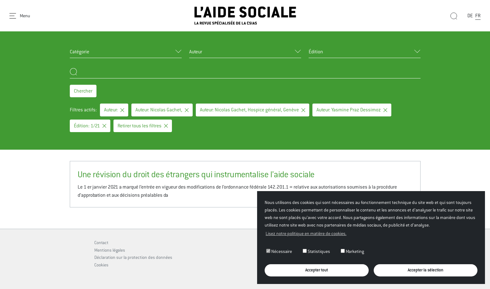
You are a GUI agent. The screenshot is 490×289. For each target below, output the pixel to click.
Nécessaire (279, 251)
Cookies (101, 265)
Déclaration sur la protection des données (133, 257)
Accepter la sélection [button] (425, 270)
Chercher (83, 91)
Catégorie (79, 52)
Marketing (352, 251)
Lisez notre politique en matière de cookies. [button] (306, 233)
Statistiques (316, 251)
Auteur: (114, 110)
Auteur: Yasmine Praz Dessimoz (352, 110)
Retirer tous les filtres (143, 126)
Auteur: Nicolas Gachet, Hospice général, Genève (252, 110)
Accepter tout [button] (316, 270)
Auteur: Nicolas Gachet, (162, 110)
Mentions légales (109, 250)
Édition (316, 52)
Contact (101, 242)
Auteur (195, 52)
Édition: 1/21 (90, 126)
